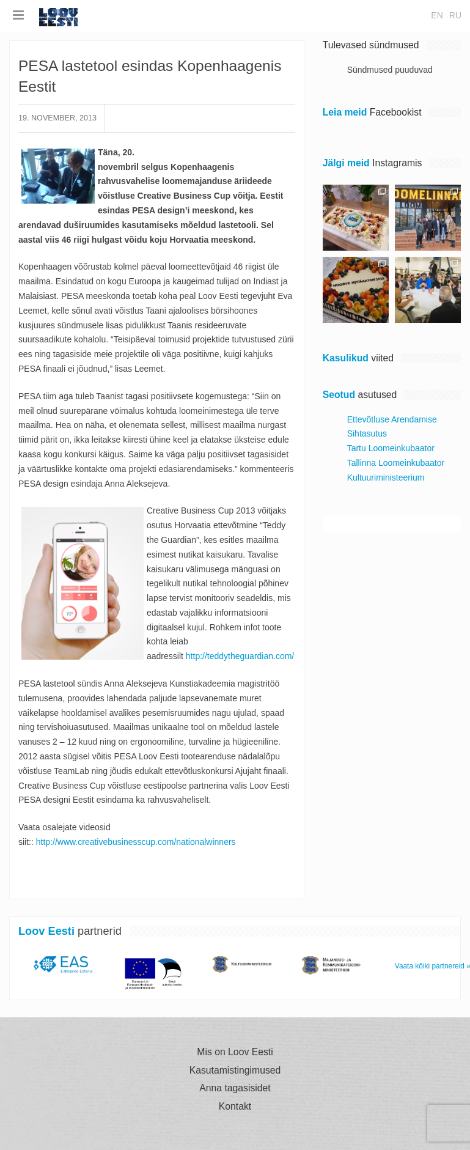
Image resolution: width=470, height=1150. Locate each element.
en (436, 15)
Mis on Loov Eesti (235, 1052)
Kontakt (235, 1106)
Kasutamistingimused (235, 1070)
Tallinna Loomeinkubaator (396, 463)
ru (455, 15)
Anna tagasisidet (234, 1088)
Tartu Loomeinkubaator (391, 448)
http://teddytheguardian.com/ (240, 656)
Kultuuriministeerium (386, 477)
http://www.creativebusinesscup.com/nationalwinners (136, 842)
